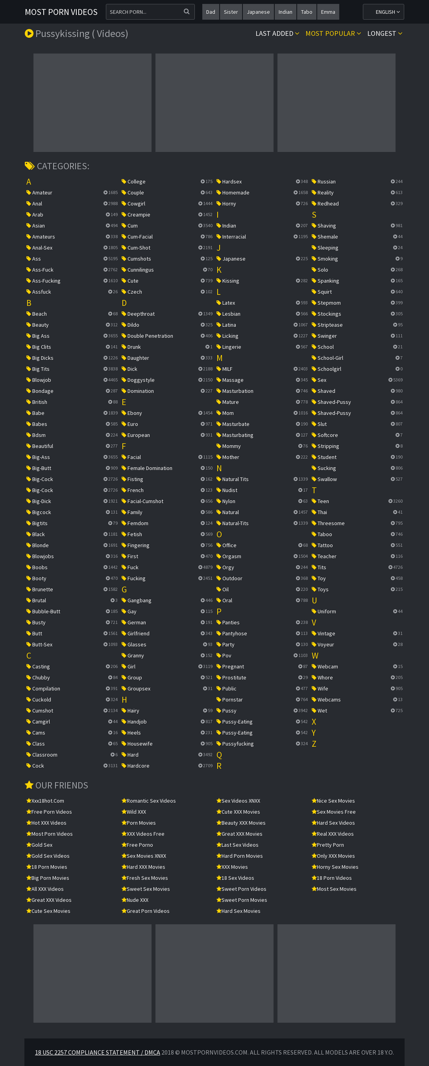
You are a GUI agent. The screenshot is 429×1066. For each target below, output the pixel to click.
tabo (307, 11)
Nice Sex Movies (333, 800)
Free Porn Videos (49, 811)
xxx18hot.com (45, 800)
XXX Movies (232, 866)
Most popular (333, 33)
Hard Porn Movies (239, 855)
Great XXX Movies (239, 833)
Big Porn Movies (47, 877)
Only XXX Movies (333, 855)
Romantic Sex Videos (149, 800)
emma (328, 11)
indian (285, 11)
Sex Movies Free (334, 811)
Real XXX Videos (333, 833)
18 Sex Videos (235, 877)
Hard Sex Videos (333, 822)
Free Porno (137, 844)
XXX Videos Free (143, 833)
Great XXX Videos (49, 899)
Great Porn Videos (146, 910)
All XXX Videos (45, 888)
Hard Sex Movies (238, 910)
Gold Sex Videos (48, 855)
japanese (258, 11)
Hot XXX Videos (46, 822)
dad (210, 11)
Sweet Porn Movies (241, 899)
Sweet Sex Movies (146, 888)
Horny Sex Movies (335, 866)
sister (231, 11)
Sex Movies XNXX (144, 855)
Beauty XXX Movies (241, 822)
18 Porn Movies (46, 866)
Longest (385, 33)
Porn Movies (139, 822)
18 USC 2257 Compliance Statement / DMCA (97, 1052)
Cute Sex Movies (48, 910)
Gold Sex (39, 844)
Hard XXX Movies (143, 866)
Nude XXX (135, 899)
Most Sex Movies (334, 888)
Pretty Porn (328, 844)
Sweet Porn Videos (241, 888)
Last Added (277, 33)
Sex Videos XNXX (238, 800)
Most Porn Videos (61, 11)
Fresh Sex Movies (145, 877)
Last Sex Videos (237, 844)
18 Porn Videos (332, 877)
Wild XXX (134, 811)
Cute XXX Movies (238, 811)
